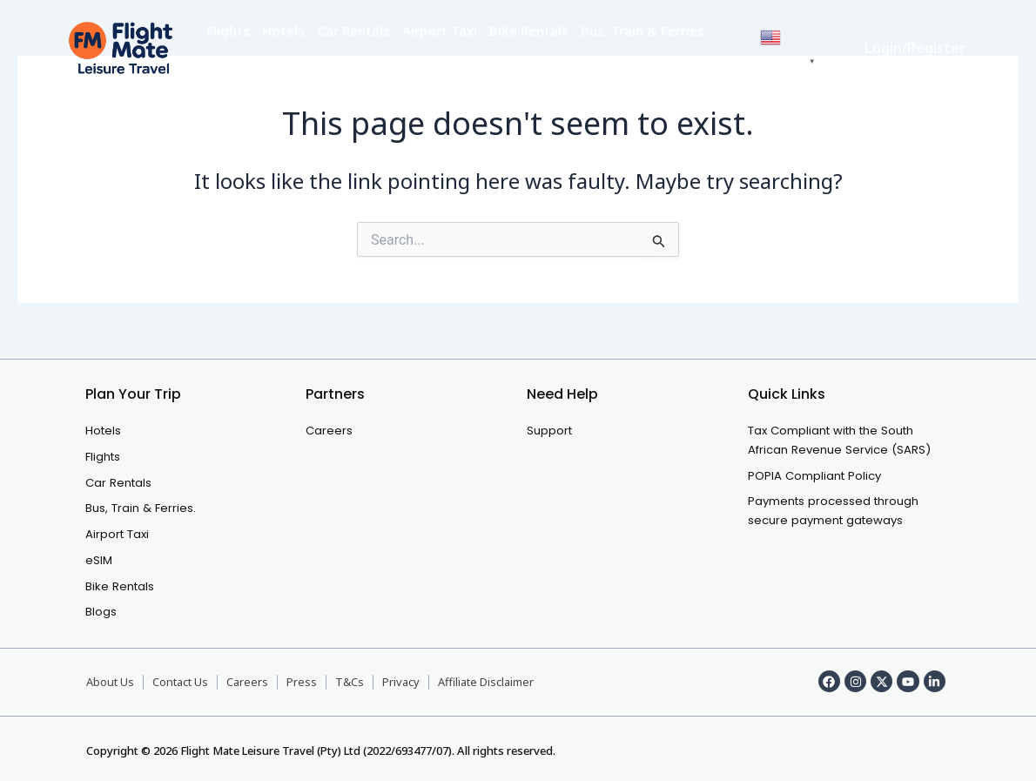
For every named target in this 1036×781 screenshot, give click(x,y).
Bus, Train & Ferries (642, 30)
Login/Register (914, 47)
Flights (228, 30)
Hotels (283, 30)
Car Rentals (353, 30)
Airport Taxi (439, 30)
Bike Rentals (528, 30)
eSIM (222, 65)
